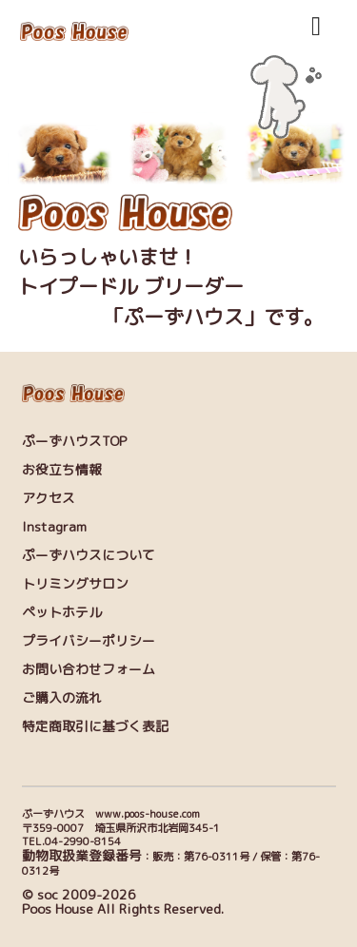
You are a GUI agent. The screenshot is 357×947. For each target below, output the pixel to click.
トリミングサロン (75, 583)
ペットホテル (62, 612)
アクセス (48, 498)
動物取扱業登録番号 (82, 855)
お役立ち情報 (62, 469)
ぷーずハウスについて (88, 555)
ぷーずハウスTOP (74, 441)
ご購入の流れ (62, 697)
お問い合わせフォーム (88, 669)
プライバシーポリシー (88, 640)
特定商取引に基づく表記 (95, 726)
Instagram (54, 526)
